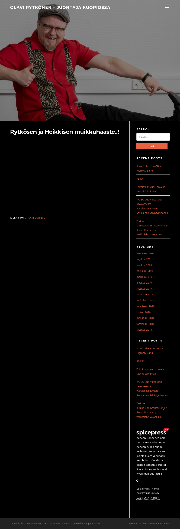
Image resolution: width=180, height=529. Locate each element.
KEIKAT (140, 178)
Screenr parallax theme (141, 523)
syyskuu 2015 (144, 330)
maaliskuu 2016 (145, 318)
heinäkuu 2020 (144, 271)
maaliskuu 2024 (145, 253)
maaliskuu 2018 (145, 306)
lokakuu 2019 (144, 282)
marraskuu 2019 (145, 277)
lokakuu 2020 (144, 265)
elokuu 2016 (143, 312)
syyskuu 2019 (144, 288)
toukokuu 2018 (145, 300)
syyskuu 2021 (144, 259)
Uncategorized (35, 217)
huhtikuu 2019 (144, 294)
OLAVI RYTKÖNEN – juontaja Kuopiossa (60, 7)
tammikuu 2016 (145, 324)
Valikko (167, 7)
